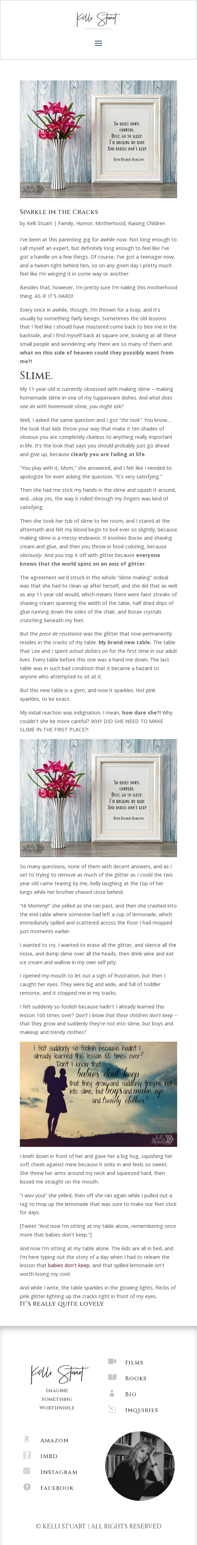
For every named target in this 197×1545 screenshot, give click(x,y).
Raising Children (146, 223)
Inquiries (141, 1410)
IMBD (49, 1456)
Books (135, 1379)
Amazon (54, 1440)
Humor (84, 223)
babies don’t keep (68, 1265)
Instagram (59, 1472)
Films (134, 1363)
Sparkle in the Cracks (59, 212)
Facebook (57, 1488)
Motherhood (110, 223)
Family (65, 223)
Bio (131, 1394)
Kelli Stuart (39, 223)
